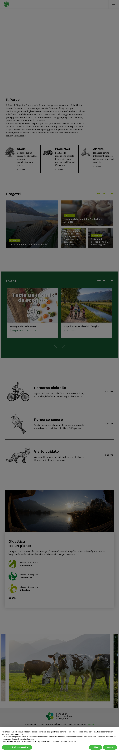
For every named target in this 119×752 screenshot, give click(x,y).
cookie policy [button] (19, 734)
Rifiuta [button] (95, 747)
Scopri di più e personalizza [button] (17, 747)
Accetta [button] (110, 747)
